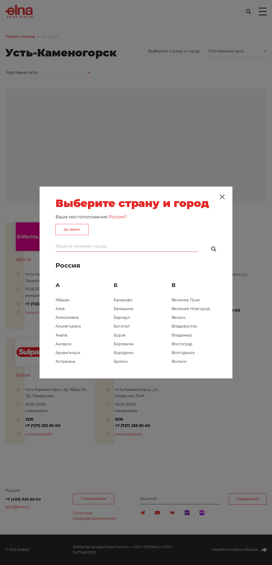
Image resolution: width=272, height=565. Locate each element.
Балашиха (123, 308)
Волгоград (182, 344)
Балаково (123, 300)
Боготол (122, 326)
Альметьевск (68, 326)
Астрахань (65, 361)
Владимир (182, 335)
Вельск (178, 317)
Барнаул (122, 317)
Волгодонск (183, 352)
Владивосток (184, 326)
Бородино (124, 352)
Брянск (121, 361)
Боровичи (124, 344)
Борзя (119, 335)
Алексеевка (67, 317)
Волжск (179, 361)
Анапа (61, 335)
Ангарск (63, 344)
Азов (60, 308)
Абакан (62, 300)
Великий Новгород (191, 308)
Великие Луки (186, 300)
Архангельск (68, 352)
